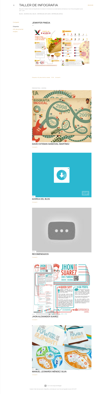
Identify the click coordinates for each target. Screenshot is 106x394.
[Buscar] (90, 5)
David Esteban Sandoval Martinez (50, 144)
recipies (15, 31)
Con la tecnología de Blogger (53, 386)
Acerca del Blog (30, 14)
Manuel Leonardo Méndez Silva (49, 371)
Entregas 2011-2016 (44, 14)
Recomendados (40, 254)
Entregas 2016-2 (57, 14)
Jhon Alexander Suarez (45, 316)
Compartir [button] (16, 22)
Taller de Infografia (38, 5)
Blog (21, 14)
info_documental (18, 29)
